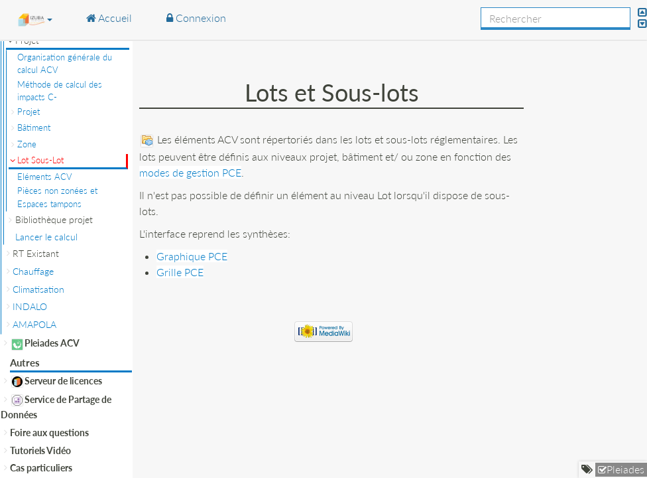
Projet (28, 111)
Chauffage (33, 271)
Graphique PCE (191, 256)
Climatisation (38, 289)
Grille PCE (180, 272)
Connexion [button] (196, 17)
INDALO (30, 306)
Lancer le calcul (46, 236)
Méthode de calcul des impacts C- (59, 91)
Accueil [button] (109, 17)
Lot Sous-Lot (40, 160)
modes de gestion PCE (190, 172)
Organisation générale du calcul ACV (64, 64)
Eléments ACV (44, 176)
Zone (26, 144)
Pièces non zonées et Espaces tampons (57, 197)
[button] (35, 19)
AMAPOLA (34, 324)
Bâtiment (33, 127)
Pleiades (625, 469)
